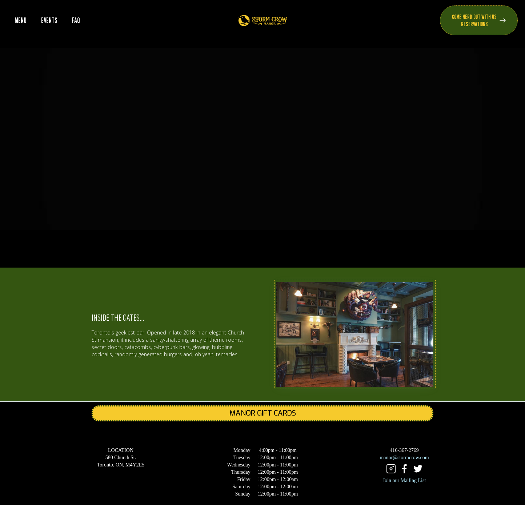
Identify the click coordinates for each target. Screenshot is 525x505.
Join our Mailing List (404, 480)
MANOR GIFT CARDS (262, 413)
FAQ (76, 20)
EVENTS (49, 20)
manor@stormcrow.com (404, 457)
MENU (21, 20)
